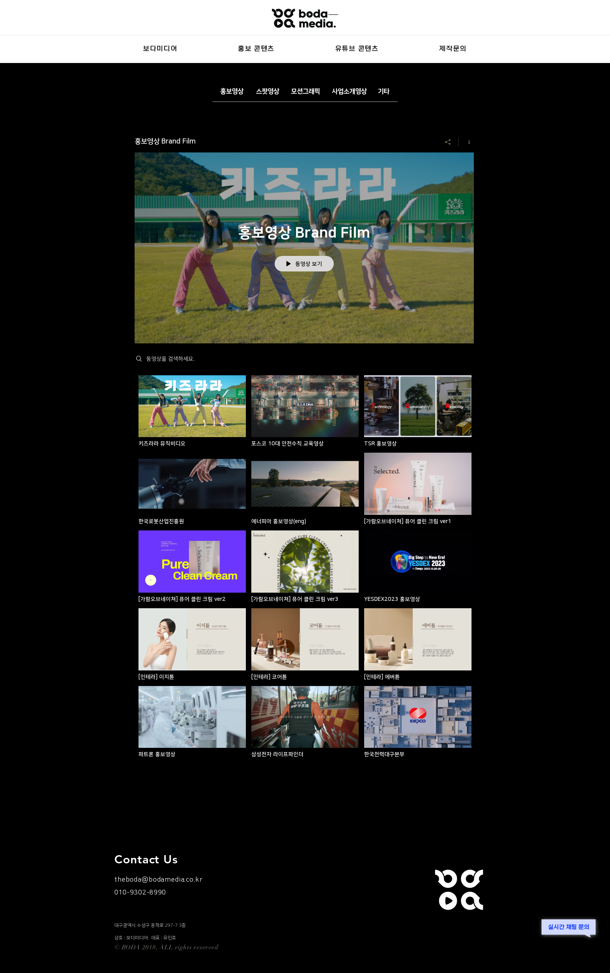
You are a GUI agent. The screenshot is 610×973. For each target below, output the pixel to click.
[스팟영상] (268, 91)
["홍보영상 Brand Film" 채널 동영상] (304, 569)
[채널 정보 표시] (466, 142)
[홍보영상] (232, 91)
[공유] (448, 142)
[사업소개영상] (349, 91)
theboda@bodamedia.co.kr (158, 879)
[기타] (383, 91)
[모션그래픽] (306, 91)
